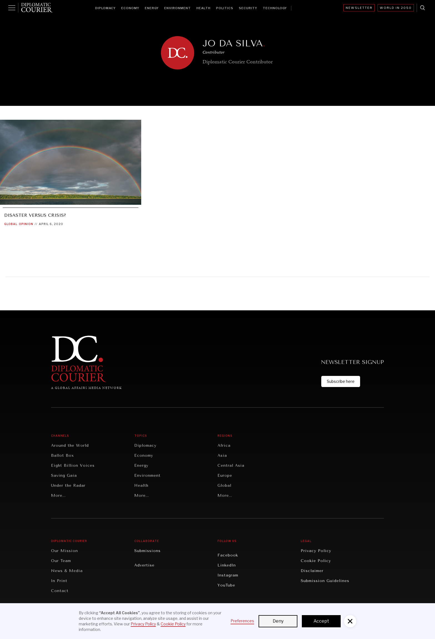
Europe (225, 475)
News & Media (67, 570)
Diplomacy (105, 8)
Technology (275, 8)
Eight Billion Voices (73, 465)
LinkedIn (227, 565)
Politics (224, 8)
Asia (222, 455)
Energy (152, 8)
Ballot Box (62, 455)
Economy (130, 8)
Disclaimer (312, 570)
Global (10, 224)
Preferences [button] (242, 620)
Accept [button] (321, 621)
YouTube (226, 585)
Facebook (228, 555)
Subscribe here (341, 381)
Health (203, 8)
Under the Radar (68, 485)
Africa (224, 445)
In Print (59, 580)
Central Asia (231, 465)
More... (58, 495)
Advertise (144, 565)
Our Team (61, 560)
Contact (60, 590)
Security (248, 8)
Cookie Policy (316, 560)
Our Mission (64, 550)
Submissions (147, 550)
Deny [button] (278, 621)
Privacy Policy (316, 550)
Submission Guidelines (325, 580)
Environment (177, 8)
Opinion (26, 224)
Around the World (70, 445)
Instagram (228, 575)
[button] (350, 621)
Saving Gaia (64, 475)
